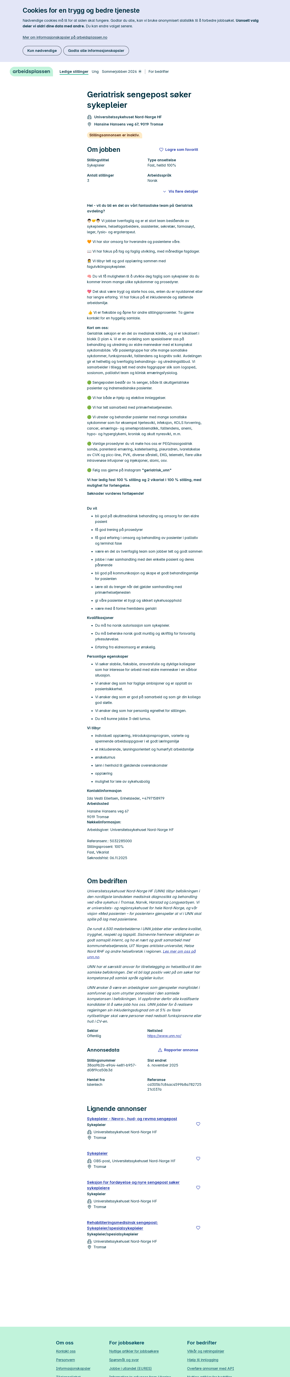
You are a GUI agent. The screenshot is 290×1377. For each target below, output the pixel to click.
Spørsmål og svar (124, 1360)
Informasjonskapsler (73, 1368)
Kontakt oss (66, 1351)
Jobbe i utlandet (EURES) (130, 1368)
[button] (178, 1050)
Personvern (65, 1360)
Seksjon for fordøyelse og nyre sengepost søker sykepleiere (133, 1185)
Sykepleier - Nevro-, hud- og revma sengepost (132, 1118)
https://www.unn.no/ (164, 1036)
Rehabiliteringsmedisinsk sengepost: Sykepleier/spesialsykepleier (122, 1225)
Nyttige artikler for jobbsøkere (134, 1351)
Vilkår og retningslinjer (205, 1351)
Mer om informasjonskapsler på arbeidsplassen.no (65, 37)
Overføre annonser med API (210, 1368)
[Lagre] (198, 1124)
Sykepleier (97, 1153)
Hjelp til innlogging (202, 1360)
